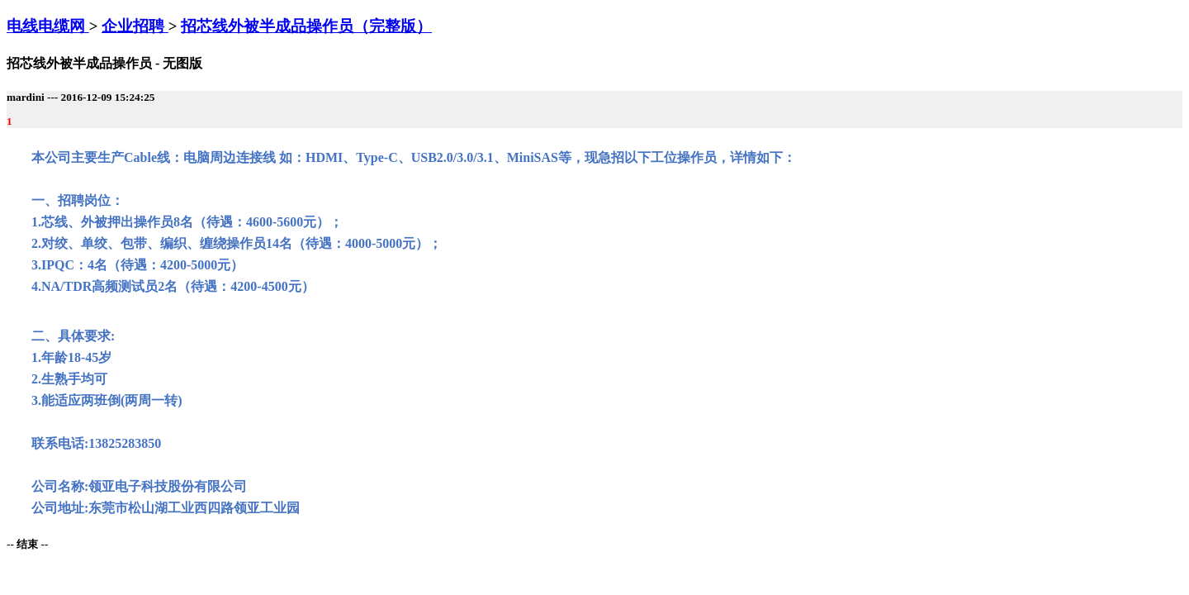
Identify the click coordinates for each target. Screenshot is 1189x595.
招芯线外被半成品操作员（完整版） (306, 26)
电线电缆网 (48, 26)
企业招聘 (135, 26)
